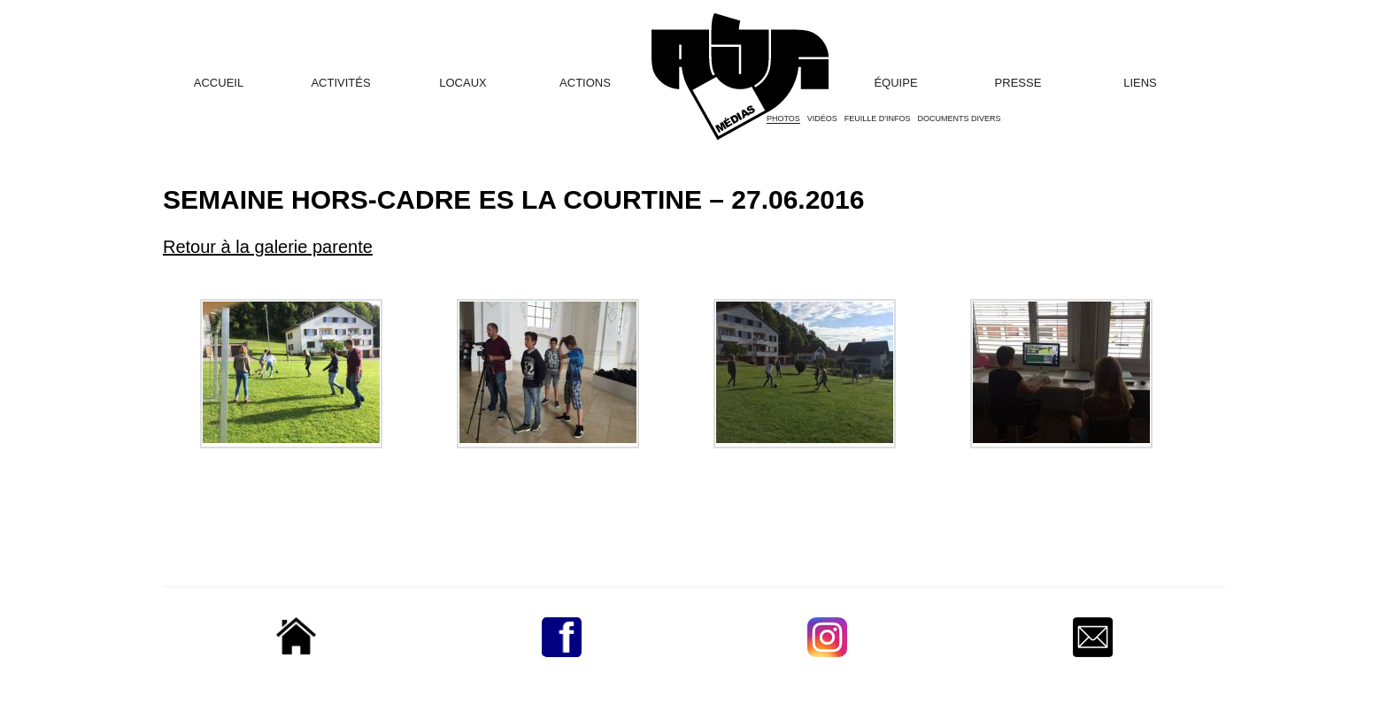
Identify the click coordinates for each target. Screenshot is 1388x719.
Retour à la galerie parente (268, 246)
